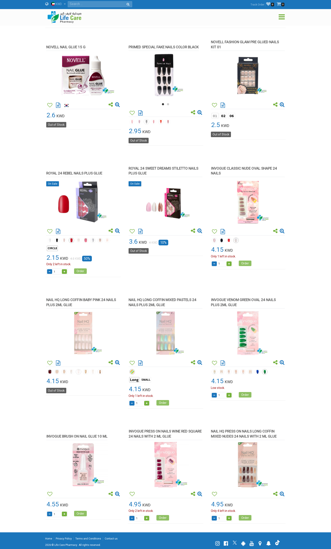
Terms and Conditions (88, 538)
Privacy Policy (64, 538)
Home (48, 538)
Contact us (111, 538)
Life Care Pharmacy (65, 545)
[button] (163, 104)
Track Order (257, 4)
